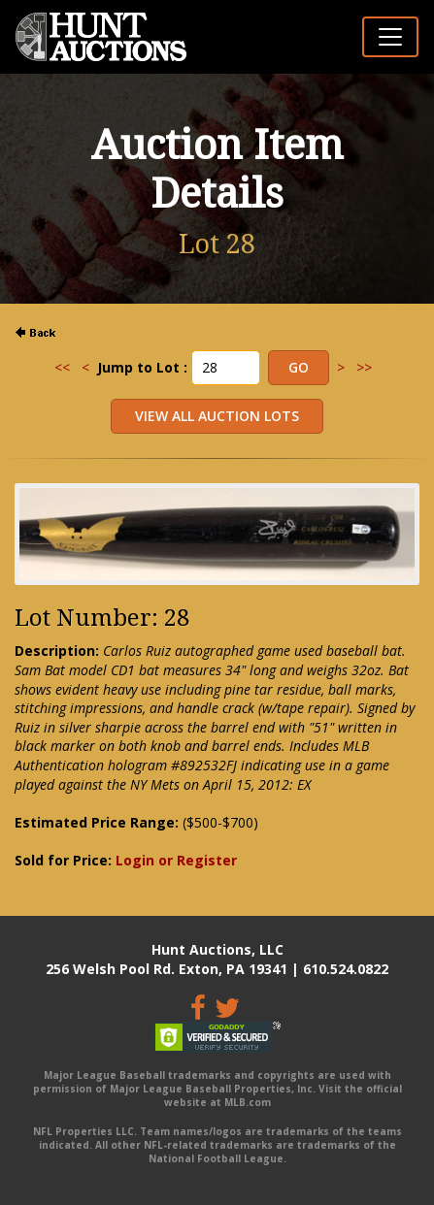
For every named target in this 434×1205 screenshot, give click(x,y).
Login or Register (176, 860)
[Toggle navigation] (390, 36)
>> (364, 367)
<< (62, 367)
